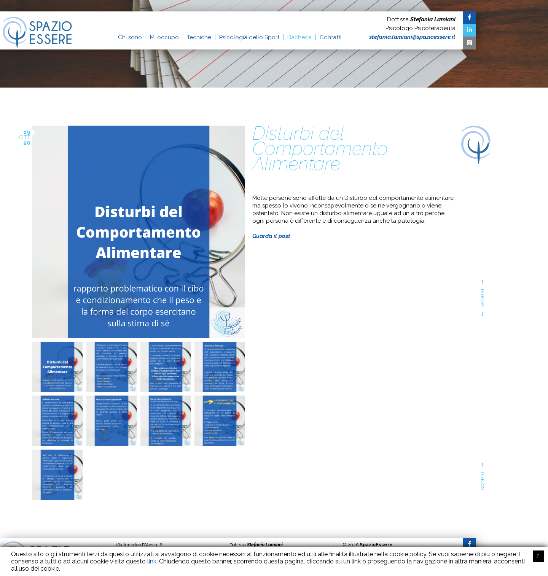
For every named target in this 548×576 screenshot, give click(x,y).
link (151, 561)
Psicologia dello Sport (249, 37)
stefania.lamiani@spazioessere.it (412, 37)
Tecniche (199, 37)
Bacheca (299, 37)
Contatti (330, 37)
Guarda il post (271, 236)
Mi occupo (164, 37)
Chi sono (130, 37)
